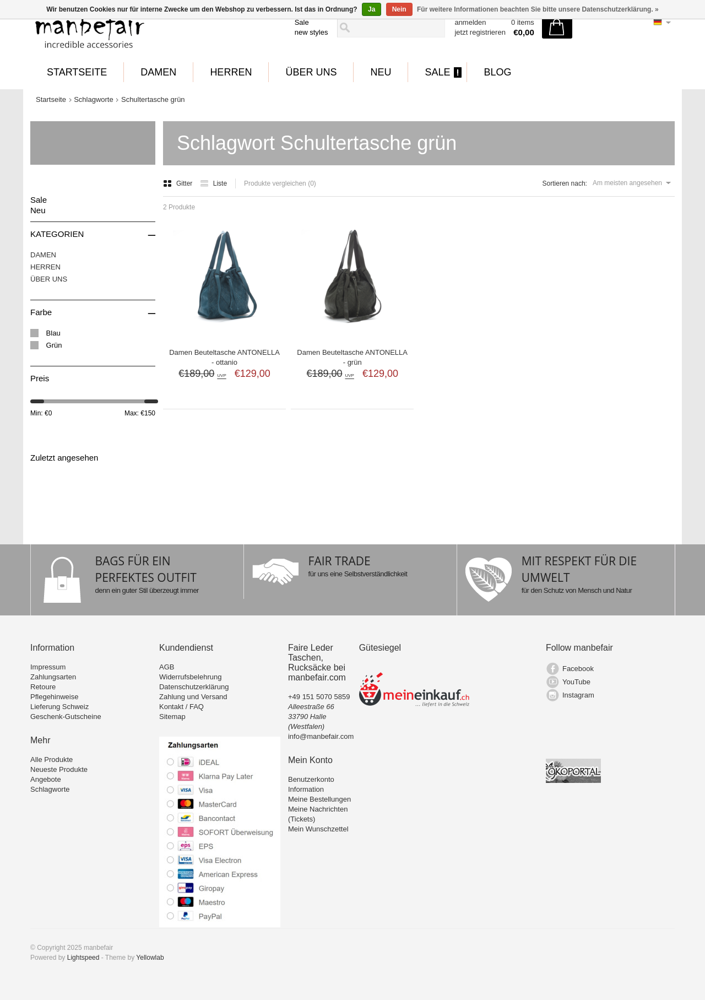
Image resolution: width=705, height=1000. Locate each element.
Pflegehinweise (54, 697)
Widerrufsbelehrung (190, 677)
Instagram (578, 695)
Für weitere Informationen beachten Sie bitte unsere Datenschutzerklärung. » (538, 9)
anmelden (470, 22)
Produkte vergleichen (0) (280, 183)
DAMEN (158, 72)
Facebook (578, 668)
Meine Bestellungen (319, 799)
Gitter (178, 183)
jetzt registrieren (479, 32)
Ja (371, 9)
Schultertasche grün (153, 99)
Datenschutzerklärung (194, 687)
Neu (380, 72)
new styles (311, 32)
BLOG (497, 72)
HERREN (231, 72)
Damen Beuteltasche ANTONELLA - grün (352, 357)
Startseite (77, 72)
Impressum (48, 667)
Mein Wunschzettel (318, 829)
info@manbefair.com (321, 736)
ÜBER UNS (311, 72)
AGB (166, 667)
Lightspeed (83, 957)
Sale (302, 22)
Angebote (45, 779)
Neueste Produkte (59, 769)
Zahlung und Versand (193, 697)
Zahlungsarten (53, 677)
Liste (213, 183)
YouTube (576, 682)
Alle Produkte (51, 759)
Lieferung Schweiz (59, 706)
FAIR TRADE (339, 561)
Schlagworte (93, 99)
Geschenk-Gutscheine (65, 716)
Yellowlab (150, 957)
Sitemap (172, 716)
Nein (399, 9)
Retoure (43, 687)
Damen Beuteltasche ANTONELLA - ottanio (224, 357)
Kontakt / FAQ (181, 706)
